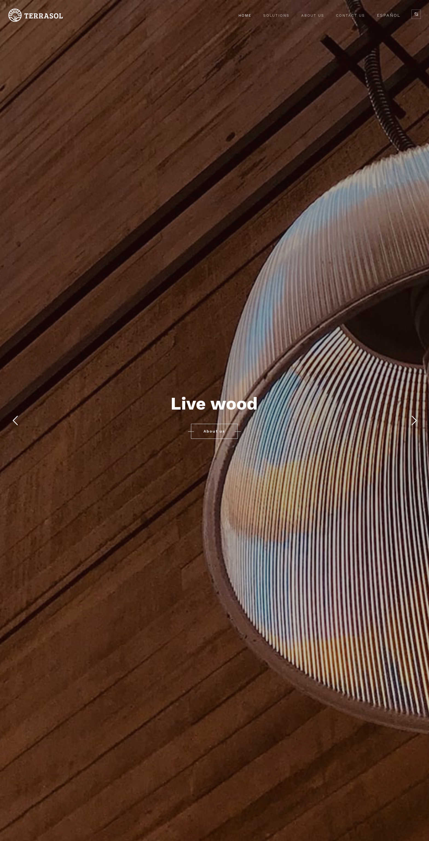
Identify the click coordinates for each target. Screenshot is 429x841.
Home (244, 15)
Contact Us (350, 15)
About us (214, 431)
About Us (312, 15)
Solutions (276, 15)
